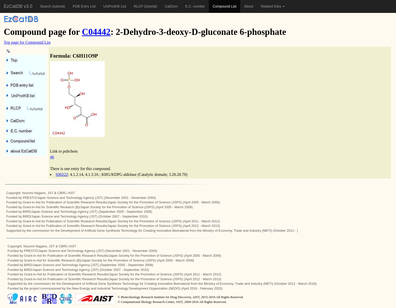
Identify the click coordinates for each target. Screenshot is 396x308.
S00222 (62, 174)
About (248, 6)
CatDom (171, 6)
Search (46, 6)
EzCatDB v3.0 (18, 6)
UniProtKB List (114, 6)
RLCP (139, 6)
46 (52, 157)
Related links (273, 6)
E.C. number (195, 6)
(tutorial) (58, 6)
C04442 (96, 32)
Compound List (224, 6)
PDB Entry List (84, 6)
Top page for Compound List (27, 42)
